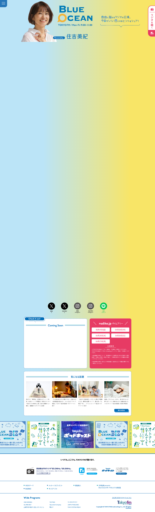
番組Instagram (77, 310)
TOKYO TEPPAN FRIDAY (74, 507)
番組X (51, 311)
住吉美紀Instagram (90, 310)
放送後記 (28, 489)
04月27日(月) (101, 341)
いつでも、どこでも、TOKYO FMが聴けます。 (77, 459)
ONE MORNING (28, 502)
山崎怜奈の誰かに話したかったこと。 (34, 507)
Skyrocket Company (55, 505)
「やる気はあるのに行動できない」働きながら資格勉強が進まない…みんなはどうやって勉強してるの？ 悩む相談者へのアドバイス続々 (64, 401)
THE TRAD (52, 502)
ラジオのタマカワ (72, 502)
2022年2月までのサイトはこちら (121, 498)
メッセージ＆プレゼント (55, 485)
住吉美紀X (64, 311)
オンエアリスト (53, 489)
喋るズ (51, 507)
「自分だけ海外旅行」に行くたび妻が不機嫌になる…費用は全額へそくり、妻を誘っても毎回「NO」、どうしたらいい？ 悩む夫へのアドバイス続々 (90, 401)
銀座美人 (78, 485)
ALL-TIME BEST (27, 505)
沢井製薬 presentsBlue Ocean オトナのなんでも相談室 (109, 486)
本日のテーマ (29, 485)
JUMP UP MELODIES (73, 505)
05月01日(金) (101, 329)
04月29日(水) (101, 335)
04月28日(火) (120, 335)
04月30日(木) (120, 329)
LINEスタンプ (103, 311)
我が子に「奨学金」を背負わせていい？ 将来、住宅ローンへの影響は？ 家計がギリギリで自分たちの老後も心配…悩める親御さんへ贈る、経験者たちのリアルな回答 (38, 401)
